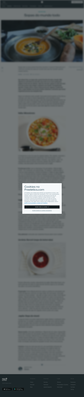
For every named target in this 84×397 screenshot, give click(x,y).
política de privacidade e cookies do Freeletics (35, 203)
